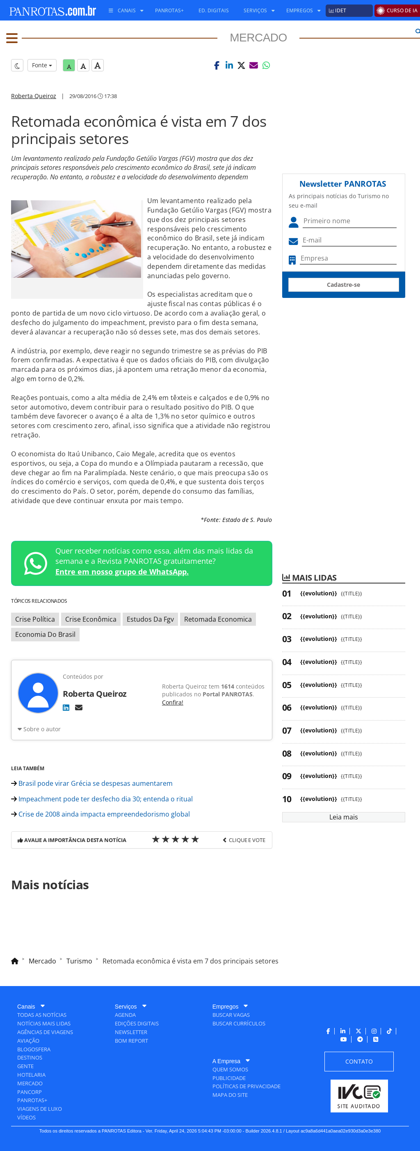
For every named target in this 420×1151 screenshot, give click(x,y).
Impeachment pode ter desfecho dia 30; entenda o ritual (102, 798)
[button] (217, 65)
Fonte (42, 65)
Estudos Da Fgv (150, 619)
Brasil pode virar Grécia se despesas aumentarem (92, 783)
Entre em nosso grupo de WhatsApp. (122, 572)
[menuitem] (123, 10)
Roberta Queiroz (33, 96)
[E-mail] (78, 707)
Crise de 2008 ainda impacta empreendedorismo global (100, 814)
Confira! (172, 702)
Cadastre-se (343, 284)
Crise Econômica (90, 619)
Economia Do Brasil (45, 634)
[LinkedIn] (66, 707)
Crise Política (35, 619)
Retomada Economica (218, 619)
